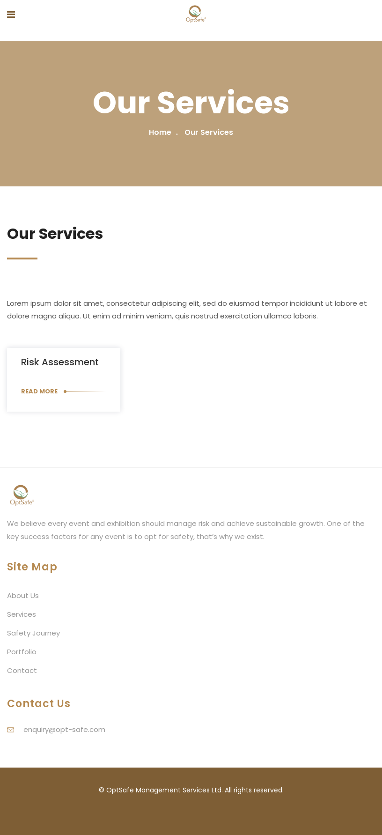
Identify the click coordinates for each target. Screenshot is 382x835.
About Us (23, 595)
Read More (39, 391)
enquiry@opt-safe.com (64, 729)
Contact (22, 670)
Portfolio (22, 652)
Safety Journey (33, 633)
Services (21, 614)
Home (160, 132)
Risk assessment (60, 362)
